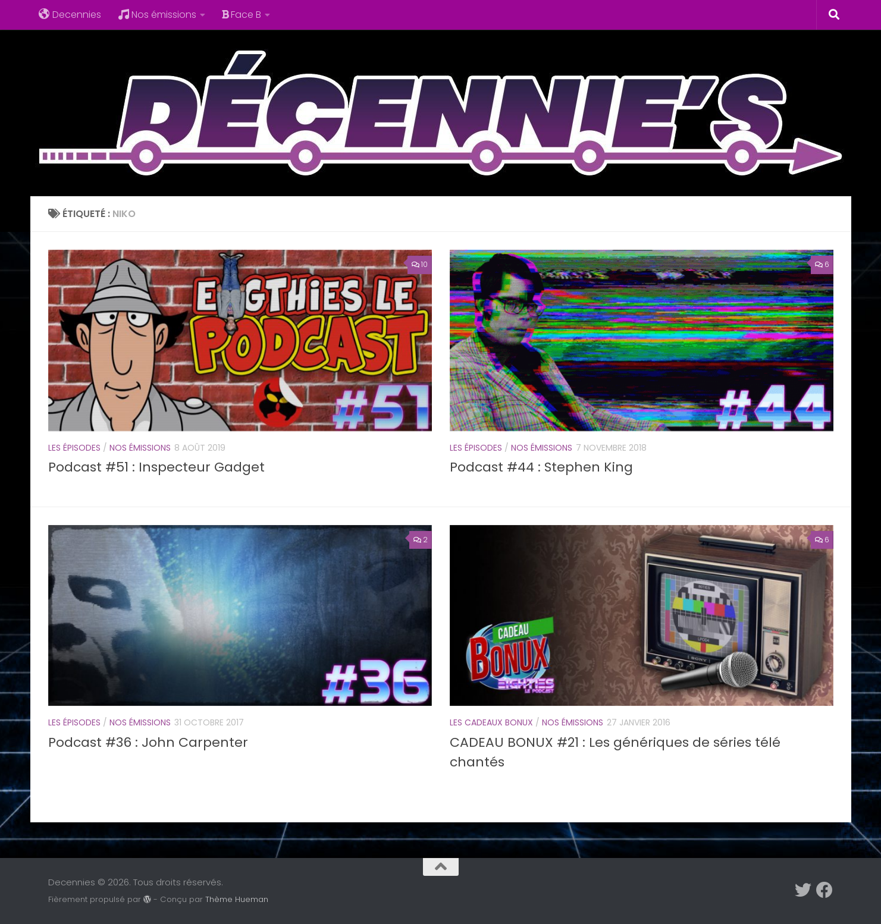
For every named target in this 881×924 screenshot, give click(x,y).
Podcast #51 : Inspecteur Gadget (156, 467)
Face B (241, 14)
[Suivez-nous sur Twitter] (803, 890)
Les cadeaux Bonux (491, 722)
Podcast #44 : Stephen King (541, 467)
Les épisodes (74, 448)
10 (419, 264)
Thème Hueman (236, 899)
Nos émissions (157, 14)
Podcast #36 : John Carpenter (148, 742)
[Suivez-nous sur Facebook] (824, 890)
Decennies (70, 14)
